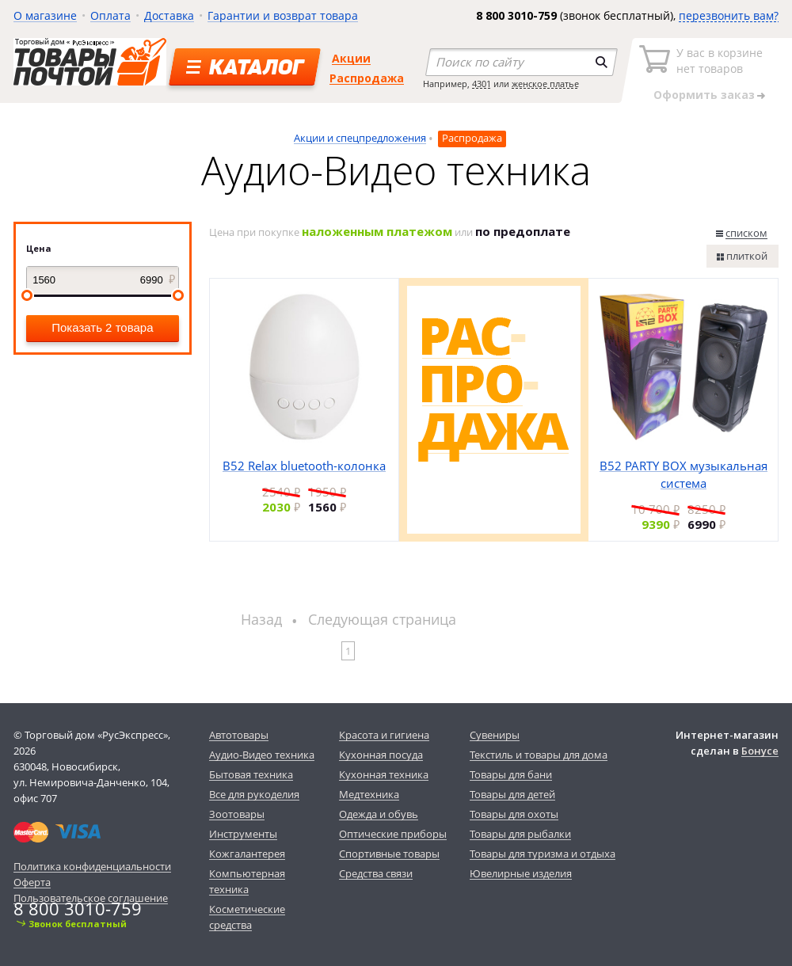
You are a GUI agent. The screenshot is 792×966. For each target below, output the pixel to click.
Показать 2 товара (102, 327)
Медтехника (369, 794)
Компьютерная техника (247, 881)
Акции (351, 58)
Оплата (110, 15)
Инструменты (243, 834)
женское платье (545, 83)
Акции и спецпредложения (360, 138)
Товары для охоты (514, 814)
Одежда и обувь (378, 814)
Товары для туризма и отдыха (542, 853)
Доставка (169, 15)
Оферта (32, 882)
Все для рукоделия (254, 794)
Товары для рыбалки (520, 834)
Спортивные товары (389, 853)
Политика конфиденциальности (92, 866)
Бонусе (760, 751)
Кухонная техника (383, 774)
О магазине (45, 15)
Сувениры (495, 735)
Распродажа (366, 78)
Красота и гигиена (384, 735)
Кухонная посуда (381, 754)
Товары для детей (512, 794)
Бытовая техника (251, 774)
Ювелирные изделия (521, 873)
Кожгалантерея (247, 853)
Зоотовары (237, 814)
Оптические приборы (393, 834)
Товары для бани (511, 774)
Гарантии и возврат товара (283, 15)
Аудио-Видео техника (261, 754)
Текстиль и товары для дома (538, 754)
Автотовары (238, 735)
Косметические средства (247, 917)
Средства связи (376, 873)
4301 (481, 83)
